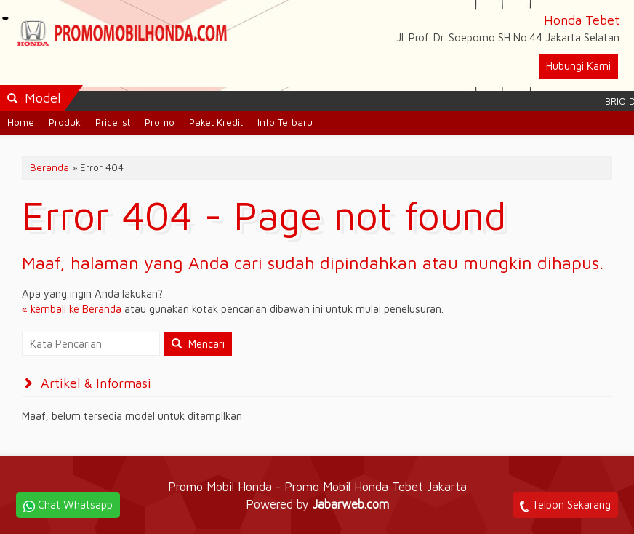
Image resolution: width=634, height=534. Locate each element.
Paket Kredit (216, 122)
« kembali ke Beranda (71, 309)
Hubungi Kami (578, 66)
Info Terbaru (285, 122)
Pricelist (112, 122)
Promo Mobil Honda (222, 486)
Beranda (49, 167)
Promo (159, 122)
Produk (65, 122)
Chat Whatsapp (68, 504)
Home (20, 122)
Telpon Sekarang (565, 504)
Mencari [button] (198, 344)
